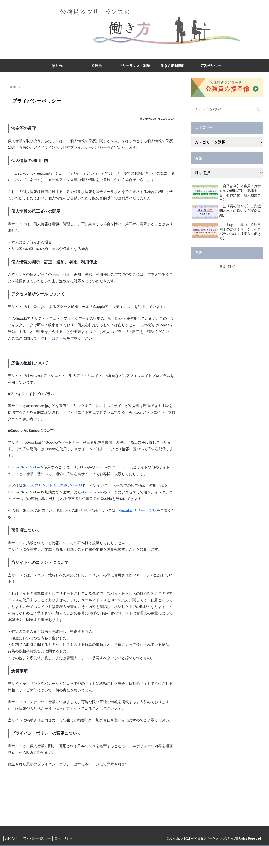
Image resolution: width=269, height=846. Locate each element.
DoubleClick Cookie (24, 467)
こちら (60, 338)
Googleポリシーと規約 (138, 511)
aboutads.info (92, 492)
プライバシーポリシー (37, 838)
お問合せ (12, 838)
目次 (223, 266)
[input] (227, 109)
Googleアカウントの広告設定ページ (52, 486)
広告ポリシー (66, 838)
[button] (259, 109)
